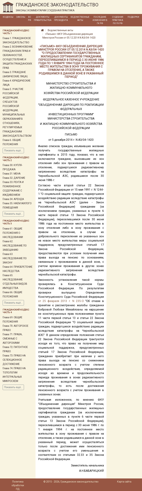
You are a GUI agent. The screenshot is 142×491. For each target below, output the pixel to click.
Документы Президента (61, 18)
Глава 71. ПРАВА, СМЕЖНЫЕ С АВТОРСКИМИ (12, 338)
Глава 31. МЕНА (12, 173)
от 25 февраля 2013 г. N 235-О (61, 301)
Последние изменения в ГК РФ (100, 20)
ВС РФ (29, 18)
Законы (20, 17)
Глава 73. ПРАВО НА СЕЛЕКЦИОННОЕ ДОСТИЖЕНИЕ (14, 359)
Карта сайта (124, 481)
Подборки (133, 17)
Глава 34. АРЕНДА (13, 199)
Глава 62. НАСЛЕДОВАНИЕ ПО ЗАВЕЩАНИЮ (15, 245)
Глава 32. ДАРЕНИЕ (14, 177)
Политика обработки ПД (18, 485)
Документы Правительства (42, 18)
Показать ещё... (13, 150)
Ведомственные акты (80, 18)
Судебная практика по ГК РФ (117, 20)
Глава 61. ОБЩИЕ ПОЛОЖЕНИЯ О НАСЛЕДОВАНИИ (13, 233)
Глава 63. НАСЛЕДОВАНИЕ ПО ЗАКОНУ (15, 258)
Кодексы (8, 17)
